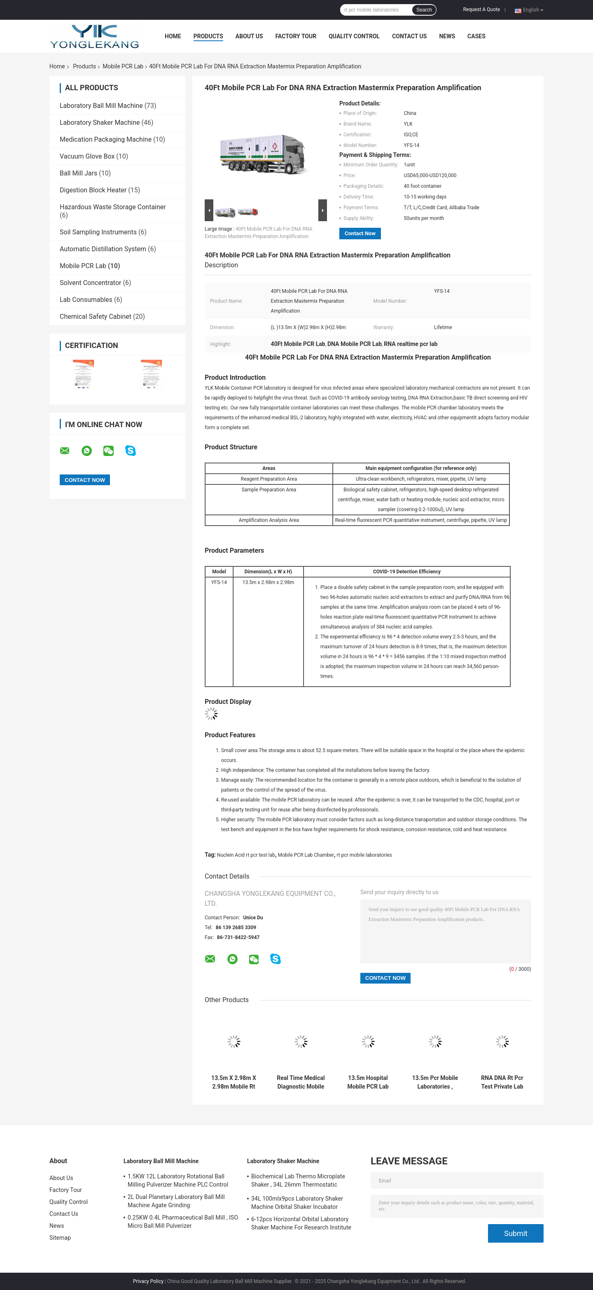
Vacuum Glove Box (87, 156)
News (447, 36)
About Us (249, 36)
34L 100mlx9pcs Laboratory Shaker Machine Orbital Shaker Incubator (297, 1202)
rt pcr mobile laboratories (364, 855)
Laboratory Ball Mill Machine (101, 106)
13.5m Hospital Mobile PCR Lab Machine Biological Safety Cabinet (368, 1082)
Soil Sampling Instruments (98, 232)
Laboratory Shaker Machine (100, 122)
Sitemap (60, 1237)
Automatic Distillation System (103, 249)
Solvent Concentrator (90, 283)
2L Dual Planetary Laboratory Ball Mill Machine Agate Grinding (176, 1201)
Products (208, 36)
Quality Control (354, 36)
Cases (476, 36)
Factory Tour (296, 36)
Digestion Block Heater (93, 190)
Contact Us (409, 36)
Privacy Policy (148, 1281)
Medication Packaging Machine (106, 139)
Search (424, 10)
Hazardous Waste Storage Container (113, 207)
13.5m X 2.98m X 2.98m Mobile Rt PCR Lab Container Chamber (233, 1082)
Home (173, 36)
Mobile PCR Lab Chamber (306, 855)
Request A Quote (481, 9)
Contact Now (360, 233)
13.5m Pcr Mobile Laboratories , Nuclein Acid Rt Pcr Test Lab (435, 1082)
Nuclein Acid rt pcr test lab (246, 855)
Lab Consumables (86, 300)
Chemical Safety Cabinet (95, 316)
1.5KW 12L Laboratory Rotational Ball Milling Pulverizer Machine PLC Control (178, 1180)
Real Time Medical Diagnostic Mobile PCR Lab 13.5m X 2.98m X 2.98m (301, 1082)
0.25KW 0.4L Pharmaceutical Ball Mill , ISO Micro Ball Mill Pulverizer (183, 1221)
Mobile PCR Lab (123, 66)
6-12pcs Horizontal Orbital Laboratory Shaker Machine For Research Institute (301, 1223)
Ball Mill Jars (78, 173)
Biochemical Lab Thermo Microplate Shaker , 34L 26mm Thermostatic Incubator (298, 1181)
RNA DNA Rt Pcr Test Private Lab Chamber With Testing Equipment (502, 1082)
